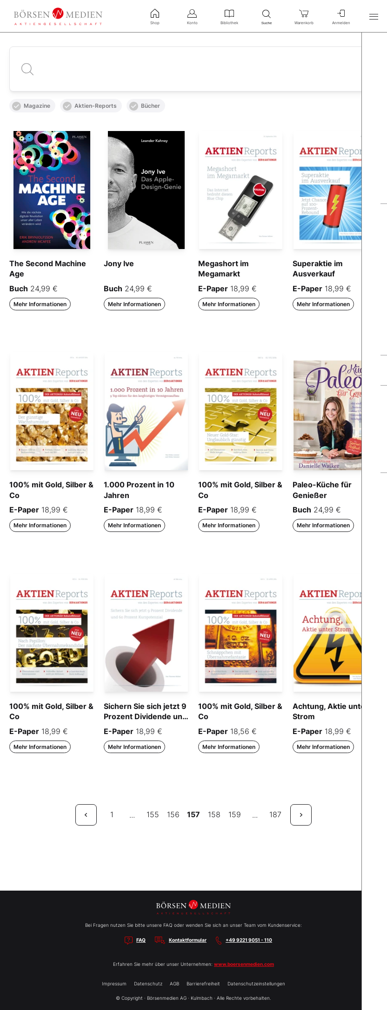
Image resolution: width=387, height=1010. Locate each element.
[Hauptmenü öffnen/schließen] (373, 16)
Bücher (144, 106)
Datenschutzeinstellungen (256, 983)
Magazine (31, 106)
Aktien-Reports (90, 106)
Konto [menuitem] (192, 16)
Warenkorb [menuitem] (303, 16)
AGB (174, 983)
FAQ (141, 940)
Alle (19, 84)
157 (193, 814)
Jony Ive (119, 263)
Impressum (114, 983)
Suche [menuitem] (266, 16)
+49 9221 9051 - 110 (249, 940)
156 (173, 814)
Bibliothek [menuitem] (229, 16)
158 (214, 814)
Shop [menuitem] (154, 16)
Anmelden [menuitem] (341, 16)
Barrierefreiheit (203, 983)
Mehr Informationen (40, 304)
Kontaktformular (188, 940)
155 (153, 814)
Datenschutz (148, 983)
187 (275, 814)
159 (234, 814)
